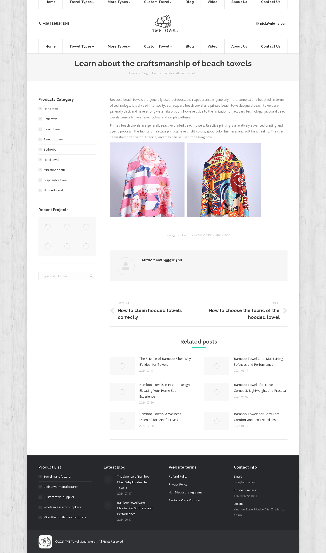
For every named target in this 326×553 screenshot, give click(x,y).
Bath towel (51, 119)
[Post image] (122, 366)
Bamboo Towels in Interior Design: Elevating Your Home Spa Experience (164, 390)
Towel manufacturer (58, 476)
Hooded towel (53, 190)
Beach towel (52, 129)
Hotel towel (51, 160)
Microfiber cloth (54, 170)
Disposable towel (55, 180)
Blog (145, 73)
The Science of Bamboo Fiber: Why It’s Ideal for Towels (165, 361)
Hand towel (51, 109)
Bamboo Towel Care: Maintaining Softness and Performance (258, 361)
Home (133, 73)
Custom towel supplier (59, 497)
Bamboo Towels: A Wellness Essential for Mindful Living (160, 417)
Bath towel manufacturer (61, 487)
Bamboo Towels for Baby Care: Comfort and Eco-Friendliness (257, 417)
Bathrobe (50, 149)
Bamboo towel (53, 139)
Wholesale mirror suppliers (62, 507)
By (201, 235)
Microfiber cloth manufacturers (65, 517)
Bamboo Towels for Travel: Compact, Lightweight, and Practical (260, 387)
